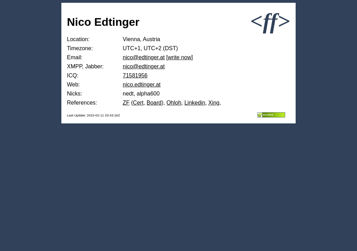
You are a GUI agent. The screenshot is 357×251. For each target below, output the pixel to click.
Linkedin (194, 103)
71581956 (135, 75)
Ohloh (173, 103)
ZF (126, 103)
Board (153, 103)
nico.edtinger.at (142, 85)
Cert (138, 103)
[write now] (179, 57)
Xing (213, 103)
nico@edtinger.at (144, 57)
